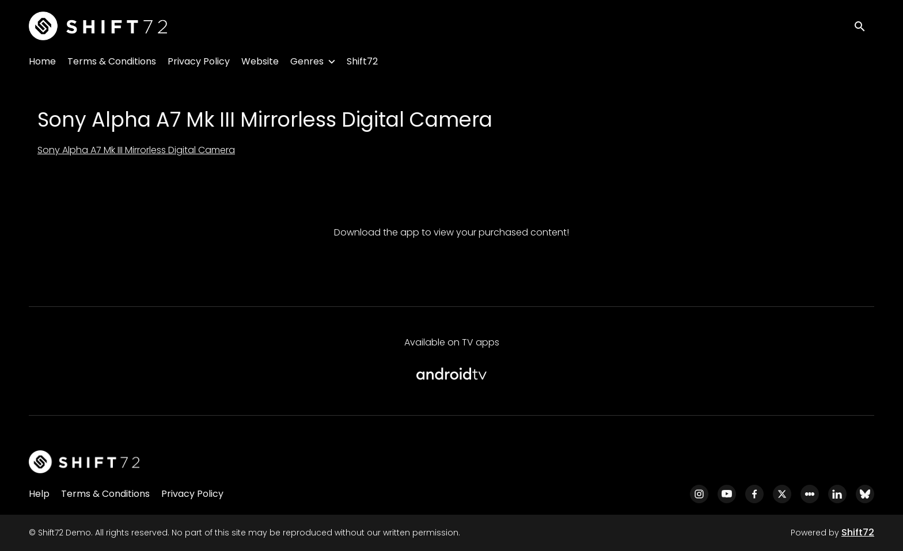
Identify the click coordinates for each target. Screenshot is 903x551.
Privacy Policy (199, 61)
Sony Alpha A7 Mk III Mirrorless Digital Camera (136, 150)
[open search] (863, 25)
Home (42, 61)
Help (39, 493)
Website (260, 61)
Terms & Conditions (111, 61)
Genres (307, 61)
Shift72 (362, 61)
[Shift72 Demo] (84, 461)
